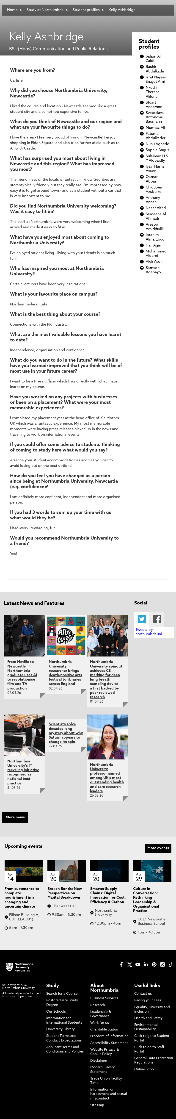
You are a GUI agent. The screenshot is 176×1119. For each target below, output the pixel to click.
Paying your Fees (147, 1000)
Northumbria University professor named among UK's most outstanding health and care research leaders (107, 778)
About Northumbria (104, 988)
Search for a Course (61, 994)
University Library (60, 1029)
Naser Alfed (156, 208)
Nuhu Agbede (157, 144)
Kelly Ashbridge (122, 10)
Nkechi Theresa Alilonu (153, 92)
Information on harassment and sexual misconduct (108, 1094)
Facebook (157, 619)
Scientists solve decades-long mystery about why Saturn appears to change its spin (66, 733)
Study (52, 986)
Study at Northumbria (45, 10)
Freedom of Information (109, 1036)
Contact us (143, 994)
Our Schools (56, 1012)
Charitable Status (104, 1029)
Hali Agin (153, 245)
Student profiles (86, 10)
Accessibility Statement (109, 1043)
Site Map (97, 1105)
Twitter (142, 619)
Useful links (147, 986)
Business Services (104, 998)
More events (158, 848)
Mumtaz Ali (155, 128)
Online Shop (144, 1069)
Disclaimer (98, 1061)
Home (12, 10)
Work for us (99, 1023)
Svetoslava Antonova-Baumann (155, 117)
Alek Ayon (154, 262)
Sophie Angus (157, 150)
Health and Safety (148, 1018)
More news (15, 817)
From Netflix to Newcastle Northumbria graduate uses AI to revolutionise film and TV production (22, 675)
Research (97, 1005)
